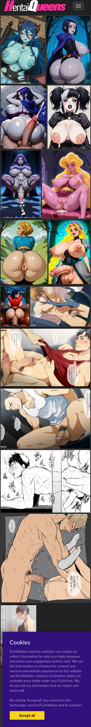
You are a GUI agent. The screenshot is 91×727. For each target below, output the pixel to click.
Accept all (27, 715)
